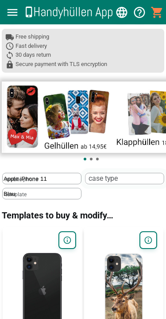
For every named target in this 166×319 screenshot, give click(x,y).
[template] (41, 194)
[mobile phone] (41, 179)
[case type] (123, 179)
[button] (12, 12)
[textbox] (42, 178)
